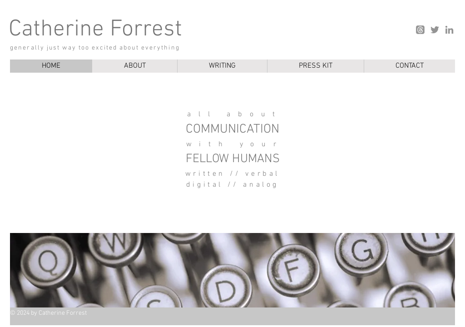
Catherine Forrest (95, 30)
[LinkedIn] (449, 29)
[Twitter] (434, 29)
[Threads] (420, 29)
